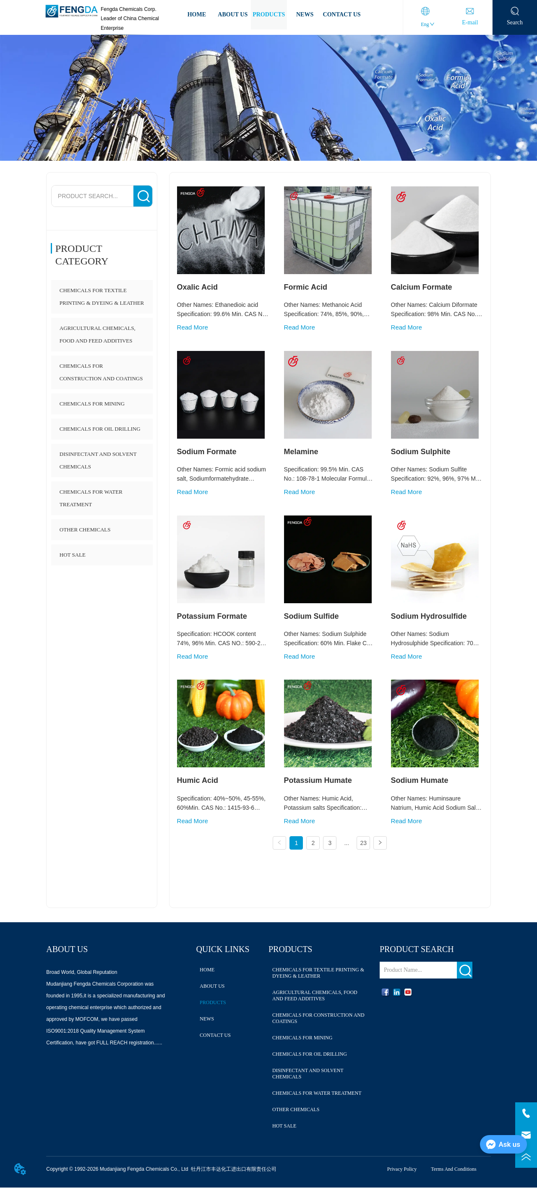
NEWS (304, 14)
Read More (192, 327)
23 (363, 843)
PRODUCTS (269, 14)
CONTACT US (342, 14)
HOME (197, 14)
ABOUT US (233, 14)
